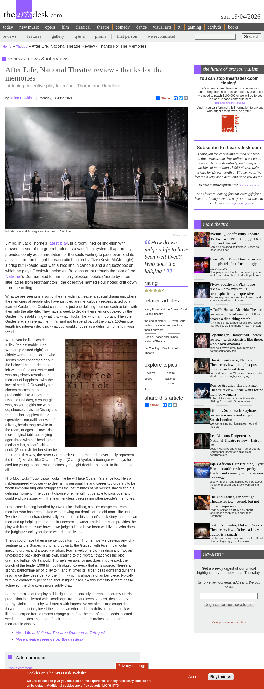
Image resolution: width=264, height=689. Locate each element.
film (65, 27)
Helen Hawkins (22, 98)
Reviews (150, 372)
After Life (61, 632)
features (34, 36)
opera (50, 27)
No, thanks (220, 676)
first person (127, 36)
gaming (194, 27)
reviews (10, 36)
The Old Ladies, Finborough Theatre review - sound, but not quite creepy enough (234, 501)
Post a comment (20, 668)
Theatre (22, 46)
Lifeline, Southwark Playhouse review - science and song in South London (234, 415)
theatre (103, 27)
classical (83, 27)
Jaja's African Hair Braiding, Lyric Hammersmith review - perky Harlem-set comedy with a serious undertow (237, 471)
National (13, 276)
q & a (80, 36)
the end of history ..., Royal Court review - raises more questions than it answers (165, 325)
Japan (148, 389)
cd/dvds (215, 27)
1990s (148, 378)
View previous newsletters (229, 622)
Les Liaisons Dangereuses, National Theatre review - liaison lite (235, 440)
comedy (123, 27)
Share (163, 98)
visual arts (162, 27)
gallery (58, 36)
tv (179, 27)
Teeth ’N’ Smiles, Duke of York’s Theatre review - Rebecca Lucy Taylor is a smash (236, 529)
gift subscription (241, 203)
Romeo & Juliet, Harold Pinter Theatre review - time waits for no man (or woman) (236, 389)
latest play (58, 243)
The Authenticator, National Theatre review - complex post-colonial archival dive (234, 364)
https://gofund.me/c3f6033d (230, 102)
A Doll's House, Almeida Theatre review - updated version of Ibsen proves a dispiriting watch (236, 314)
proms (100, 36)
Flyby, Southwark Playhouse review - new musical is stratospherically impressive (232, 289)
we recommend (161, 36)
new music (29, 27)
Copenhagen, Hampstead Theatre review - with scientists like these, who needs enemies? (236, 339)
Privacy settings (132, 666)
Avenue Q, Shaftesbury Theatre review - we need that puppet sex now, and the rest (235, 238)
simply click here (249, 185)
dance (141, 27)
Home (7, 46)
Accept (194, 676)
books (233, 27)
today (8, 27)
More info (110, 685)
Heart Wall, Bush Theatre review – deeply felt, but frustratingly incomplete (235, 263)
